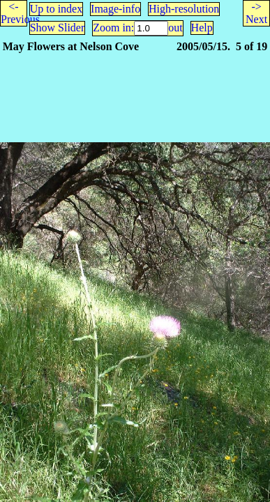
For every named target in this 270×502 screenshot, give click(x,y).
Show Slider (57, 27)
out (175, 27)
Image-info (115, 9)
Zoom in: (113, 27)
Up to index (56, 9)
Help (202, 27)
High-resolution (184, 9)
